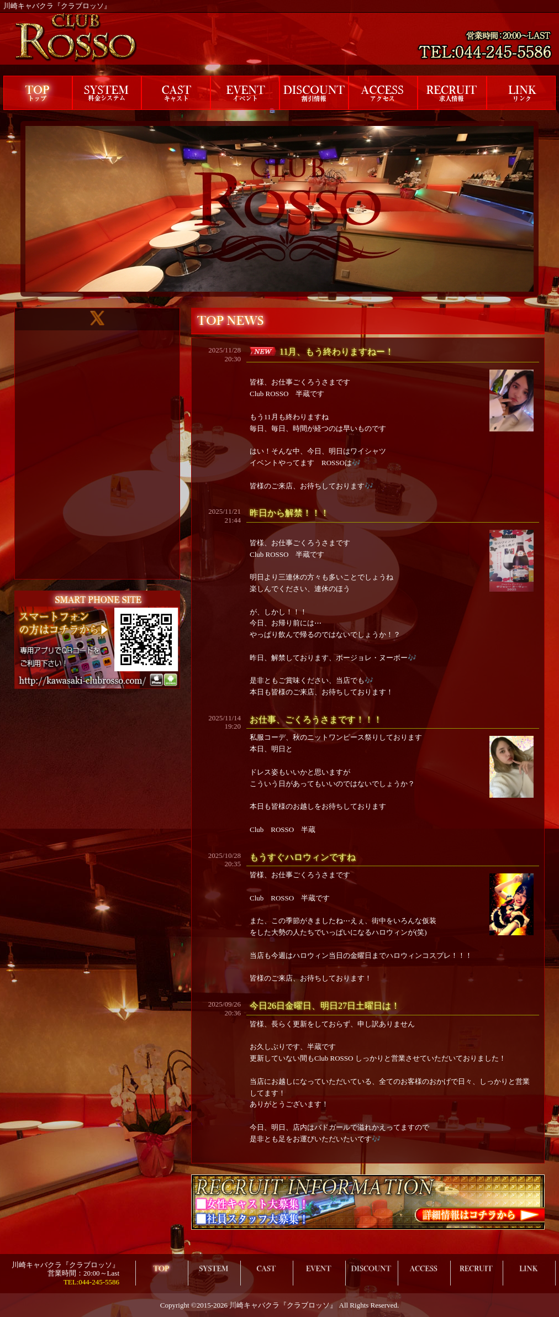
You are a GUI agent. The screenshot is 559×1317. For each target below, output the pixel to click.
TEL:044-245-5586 (91, 1282)
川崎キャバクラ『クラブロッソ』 (283, 1305)
